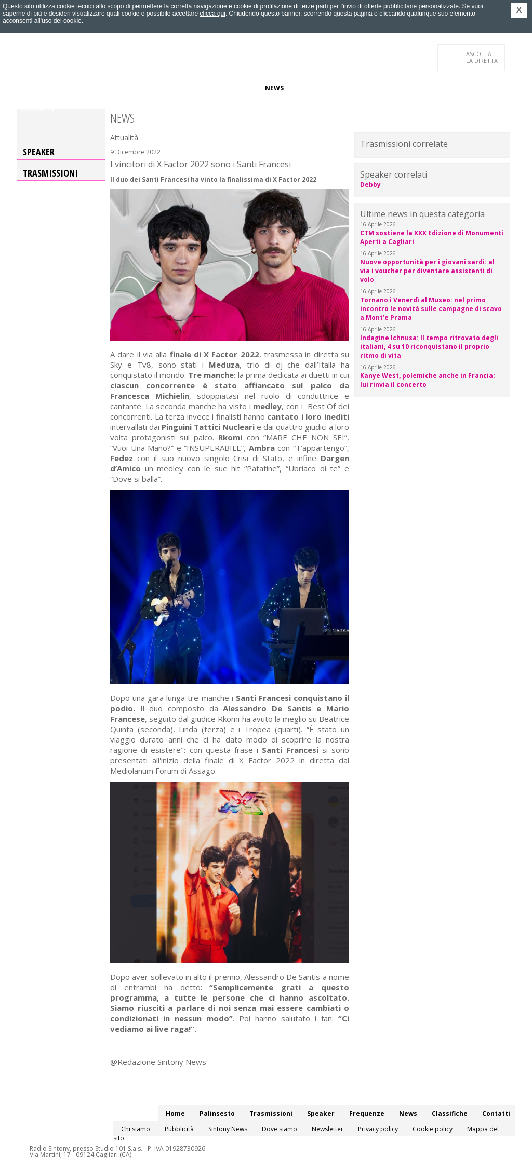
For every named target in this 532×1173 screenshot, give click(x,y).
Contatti (37, 108)
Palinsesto (68, 88)
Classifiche (311, 88)
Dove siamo (279, 1129)
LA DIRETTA (482, 57)
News (274, 88)
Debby (370, 184)
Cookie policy (433, 1129)
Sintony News (227, 1129)
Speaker (196, 88)
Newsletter (327, 1129)
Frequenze (238, 88)
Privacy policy (378, 1129)
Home (30, 88)
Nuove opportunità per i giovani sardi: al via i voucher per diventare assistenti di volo (427, 271)
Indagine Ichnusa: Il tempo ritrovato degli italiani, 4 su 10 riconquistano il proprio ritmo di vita (429, 346)
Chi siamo (135, 1129)
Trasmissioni (50, 173)
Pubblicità (179, 1129)
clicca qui (212, 13)
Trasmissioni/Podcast (135, 88)
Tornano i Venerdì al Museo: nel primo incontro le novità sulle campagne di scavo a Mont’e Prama (431, 308)
